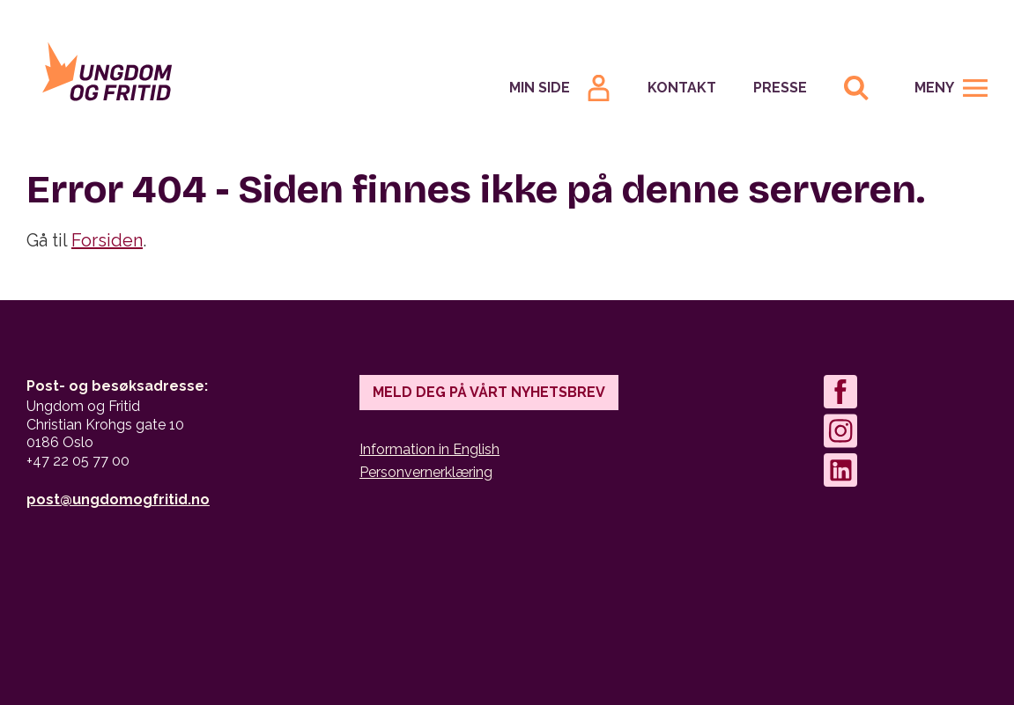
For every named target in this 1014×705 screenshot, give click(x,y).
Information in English (429, 449)
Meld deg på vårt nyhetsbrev (489, 392)
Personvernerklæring (425, 472)
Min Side (539, 87)
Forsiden (107, 240)
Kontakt (682, 87)
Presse (780, 87)
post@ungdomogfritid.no (118, 499)
